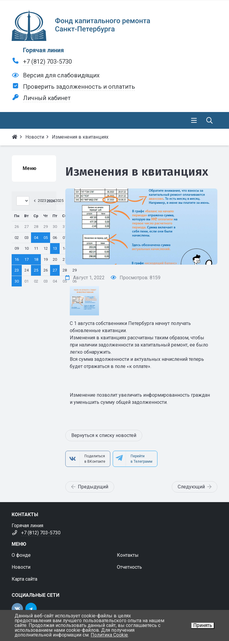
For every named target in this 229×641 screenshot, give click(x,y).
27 (55, 270)
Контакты (128, 555)
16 (17, 259)
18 (36, 259)
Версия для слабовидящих (61, 75)
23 (17, 270)
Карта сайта (24, 579)
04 (36, 237)
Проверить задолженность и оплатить (79, 86)
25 (36, 270)
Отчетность (129, 567)
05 (46, 237)
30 (17, 281)
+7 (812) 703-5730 (47, 61)
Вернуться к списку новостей (103, 435)
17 (26, 259)
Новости (21, 567)
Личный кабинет (47, 98)
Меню (29, 168)
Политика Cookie (109, 635)
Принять (202, 625)
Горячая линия (43, 50)
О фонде (21, 555)
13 (55, 248)
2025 (59, 200)
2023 (42, 200)
